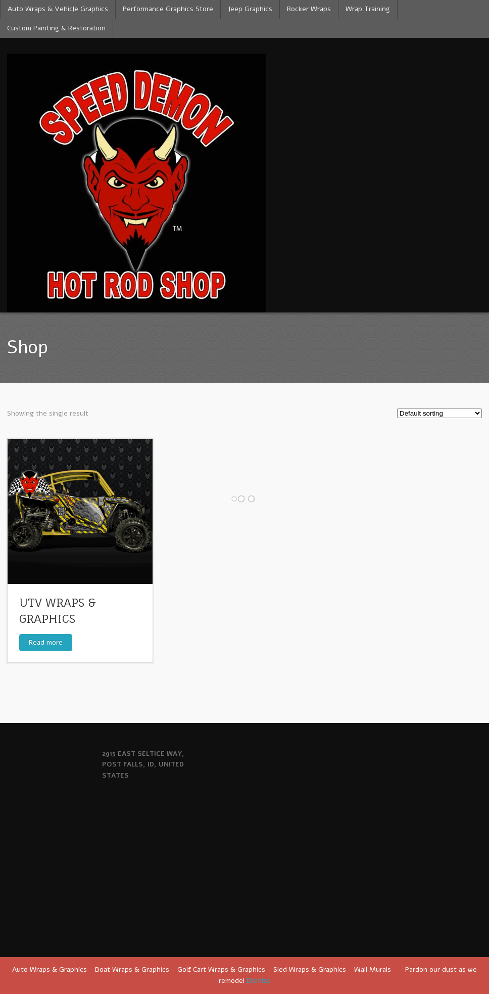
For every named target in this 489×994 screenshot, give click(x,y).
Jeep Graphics (250, 9)
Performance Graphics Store (168, 9)
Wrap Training (368, 9)
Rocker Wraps (309, 9)
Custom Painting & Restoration (56, 28)
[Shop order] (439, 413)
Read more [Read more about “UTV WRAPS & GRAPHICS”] (46, 642)
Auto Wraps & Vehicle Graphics (58, 9)
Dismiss (258, 980)
